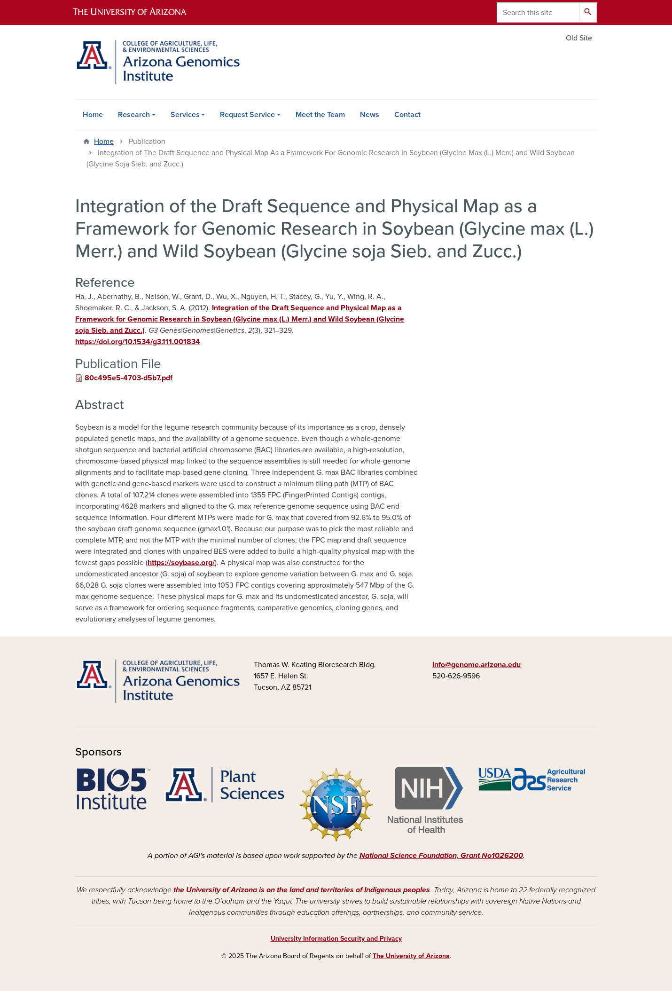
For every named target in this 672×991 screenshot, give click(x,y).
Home (93, 114)
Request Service (247, 114)
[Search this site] (538, 12)
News (369, 114)
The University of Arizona (411, 956)
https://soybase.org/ (181, 562)
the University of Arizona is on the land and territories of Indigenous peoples (301, 890)
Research (134, 114)
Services (185, 114)
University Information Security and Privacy (336, 939)
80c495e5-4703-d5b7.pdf (128, 378)
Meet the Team (320, 114)
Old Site (579, 38)
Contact (407, 114)
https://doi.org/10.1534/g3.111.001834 (137, 341)
